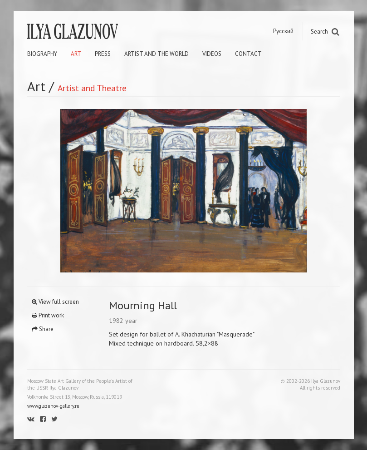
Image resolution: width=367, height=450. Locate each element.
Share (43, 329)
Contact (248, 54)
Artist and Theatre (92, 88)
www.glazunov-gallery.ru (53, 406)
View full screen (55, 302)
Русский (283, 31)
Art (76, 54)
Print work (48, 315)
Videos (211, 54)
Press (103, 54)
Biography (42, 54)
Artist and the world (156, 54)
